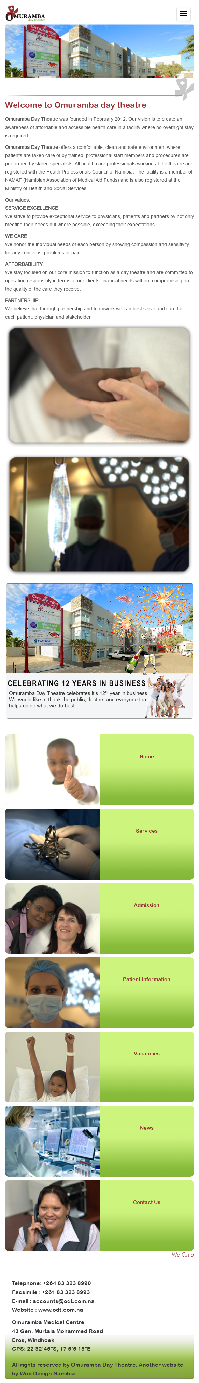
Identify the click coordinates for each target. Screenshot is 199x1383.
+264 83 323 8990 (67, 1283)
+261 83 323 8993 (66, 1292)
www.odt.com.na (60, 1310)
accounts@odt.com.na (64, 1301)
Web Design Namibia (47, 1373)
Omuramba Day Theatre (103, 1364)
